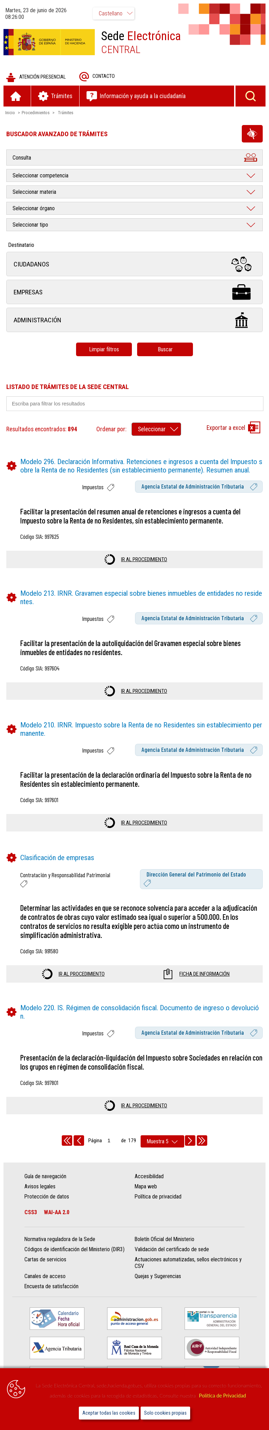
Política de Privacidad (222, 1396)
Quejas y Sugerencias (158, 1276)
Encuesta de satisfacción (51, 1286)
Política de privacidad (158, 1196)
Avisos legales (39, 1186)
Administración (134, 320)
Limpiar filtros (104, 349)
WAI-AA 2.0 (56, 1212)
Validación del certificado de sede (172, 1249)
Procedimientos (36, 112)
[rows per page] (162, 1141)
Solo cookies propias (165, 1413)
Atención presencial (36, 77)
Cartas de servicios (45, 1259)
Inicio (10, 112)
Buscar (165, 349)
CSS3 (30, 1212)
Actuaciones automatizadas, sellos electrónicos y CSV (188, 1262)
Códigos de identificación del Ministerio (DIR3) (74, 1249)
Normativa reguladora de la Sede (59, 1239)
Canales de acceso (45, 1276)
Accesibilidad (149, 1176)
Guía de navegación (45, 1176)
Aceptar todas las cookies (108, 1413)
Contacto (97, 76)
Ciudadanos (134, 264)
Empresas (134, 292)
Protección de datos (46, 1196)
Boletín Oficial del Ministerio (164, 1239)
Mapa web (146, 1186)
